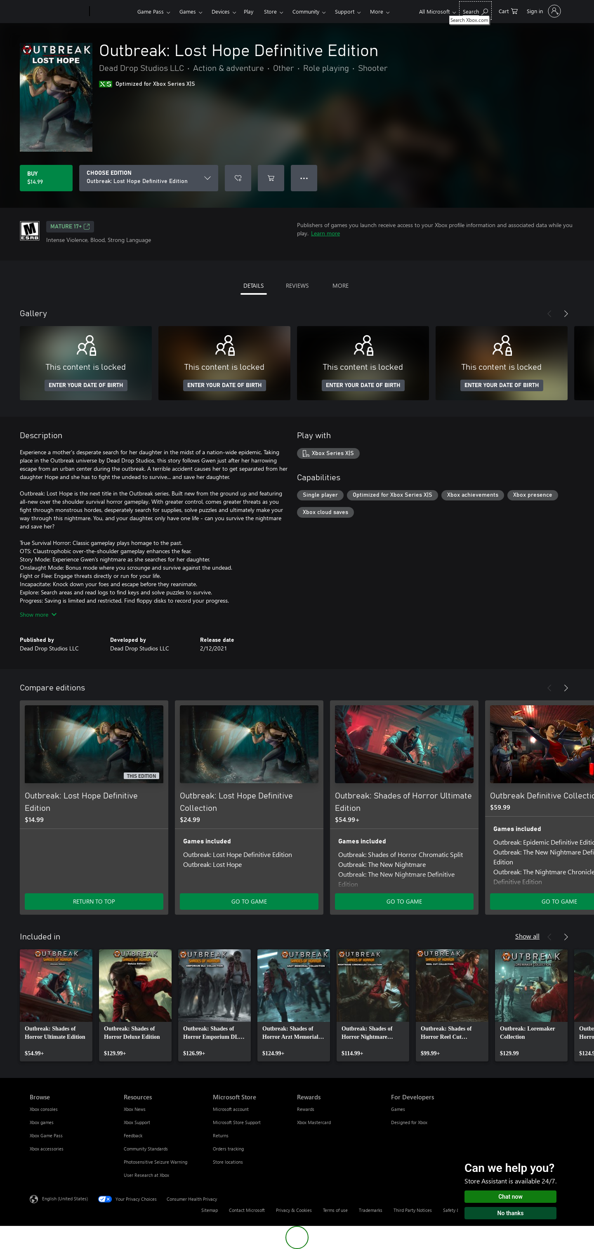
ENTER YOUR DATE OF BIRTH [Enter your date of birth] (86, 385)
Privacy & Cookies (294, 1210)
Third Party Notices (413, 1210)
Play (248, 11)
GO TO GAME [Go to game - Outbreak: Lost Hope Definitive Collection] (249, 901)
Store (270, 11)
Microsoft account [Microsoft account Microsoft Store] (231, 1109)
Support (344, 11)
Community (305, 11)
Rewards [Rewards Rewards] (305, 1109)
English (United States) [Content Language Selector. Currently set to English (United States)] (65, 1198)
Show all (527, 936)
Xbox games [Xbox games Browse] (42, 1122)
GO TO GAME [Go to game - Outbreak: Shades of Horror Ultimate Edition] (404, 901)
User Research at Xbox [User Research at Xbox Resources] (146, 1175)
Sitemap (209, 1210)
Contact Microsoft (247, 1210)
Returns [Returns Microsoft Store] (221, 1135)
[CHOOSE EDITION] (148, 178)
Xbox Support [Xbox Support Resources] (137, 1122)
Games (187, 11)
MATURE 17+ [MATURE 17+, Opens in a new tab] (70, 226)
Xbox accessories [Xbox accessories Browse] (47, 1148)
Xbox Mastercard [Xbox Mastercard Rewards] (314, 1122)
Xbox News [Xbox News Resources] (135, 1109)
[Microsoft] (58, 11)
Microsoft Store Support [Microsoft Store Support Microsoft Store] (237, 1122)
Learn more (325, 233)
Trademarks (370, 1210)
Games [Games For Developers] (398, 1109)
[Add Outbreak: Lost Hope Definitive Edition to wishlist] (238, 178)
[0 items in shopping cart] (508, 10)
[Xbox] (112, 11)
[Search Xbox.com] (475, 10)
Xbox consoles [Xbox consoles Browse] (44, 1109)
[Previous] (549, 313)
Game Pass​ (150, 11)
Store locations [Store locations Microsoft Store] (228, 1161)
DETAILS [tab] (253, 285)
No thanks (510, 1213)
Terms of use (335, 1210)
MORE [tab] (340, 285)
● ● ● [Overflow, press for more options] (304, 178)
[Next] (566, 313)
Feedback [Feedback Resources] (133, 1135)
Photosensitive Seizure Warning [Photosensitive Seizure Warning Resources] (155, 1161)
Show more (38, 614)
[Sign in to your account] (543, 11)
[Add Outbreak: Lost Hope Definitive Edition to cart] (271, 178)
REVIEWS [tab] (297, 285)
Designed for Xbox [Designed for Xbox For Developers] (409, 1122)
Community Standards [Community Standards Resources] (146, 1148)
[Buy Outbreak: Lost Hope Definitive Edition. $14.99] (46, 178)
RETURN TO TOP (94, 901)
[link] (56, 1005)
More (376, 11)
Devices (221, 11)
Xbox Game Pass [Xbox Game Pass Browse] (46, 1135)
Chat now (510, 1196)
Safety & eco (456, 1210)
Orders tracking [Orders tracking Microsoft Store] (228, 1148)
